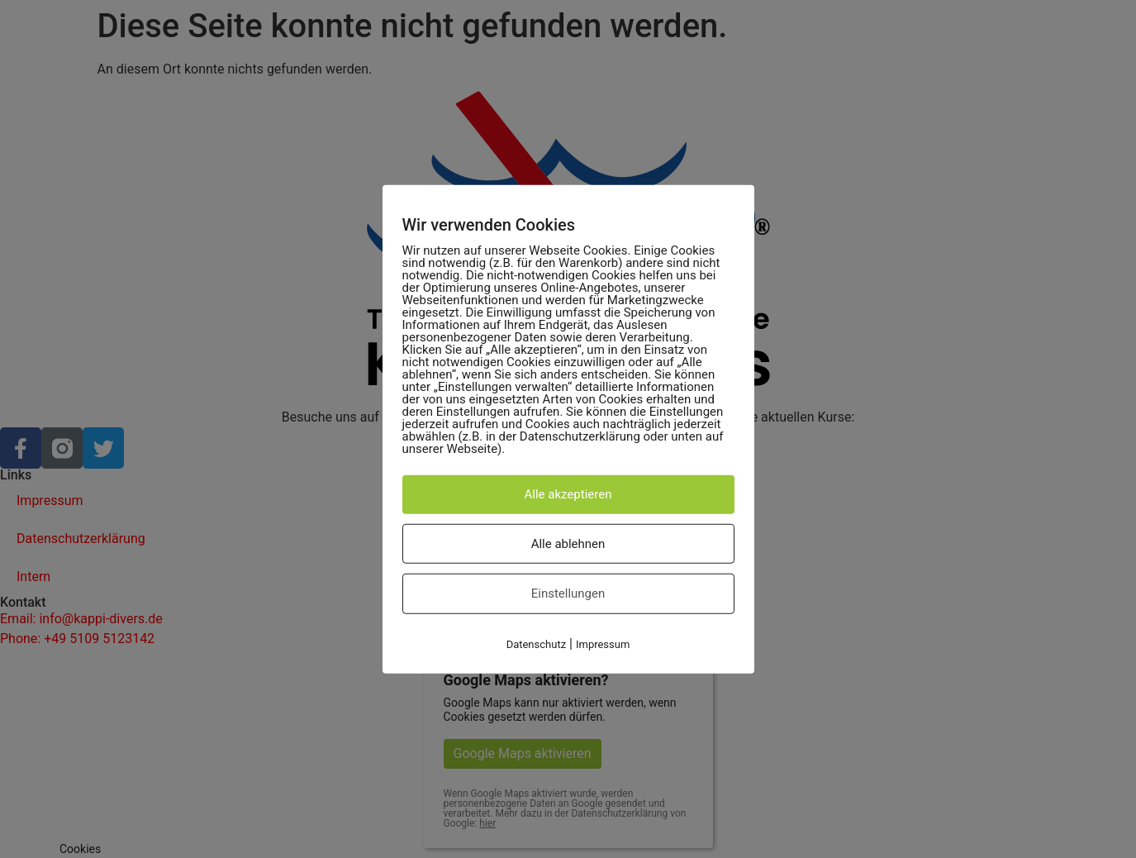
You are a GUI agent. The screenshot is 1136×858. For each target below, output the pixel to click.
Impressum (603, 643)
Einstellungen (568, 593)
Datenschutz (536, 643)
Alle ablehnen (568, 543)
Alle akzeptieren (568, 494)
